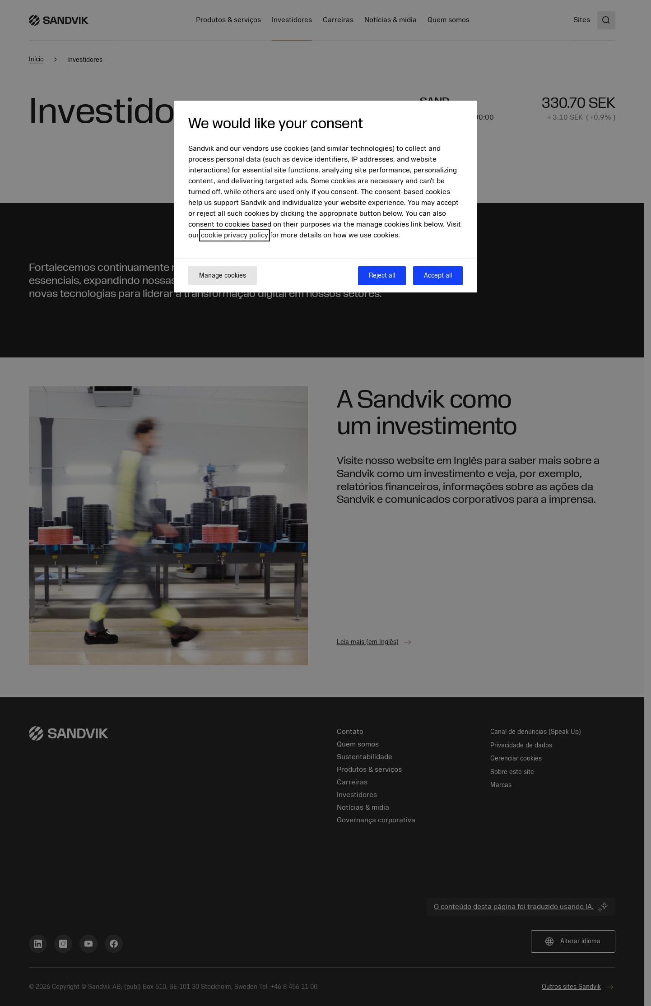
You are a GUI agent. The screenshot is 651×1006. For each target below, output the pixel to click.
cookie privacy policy (234, 235)
